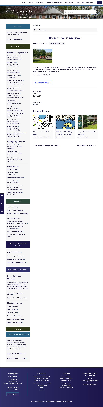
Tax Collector (11, 106)
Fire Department (12, 151)
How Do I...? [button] (18, 201)
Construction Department (15, 80)
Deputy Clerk (11, 69)
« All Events (36, 25)
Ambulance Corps (12, 144)
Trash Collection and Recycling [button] (18, 334)
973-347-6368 (11, 88)
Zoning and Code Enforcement (16, 133)
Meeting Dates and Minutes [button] (17, 270)
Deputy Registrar (12, 120)
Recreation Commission (14, 185)
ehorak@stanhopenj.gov (14, 66)
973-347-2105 (11, 146)
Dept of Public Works (13, 87)
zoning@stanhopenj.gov (13, 136)
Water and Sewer (12, 126)
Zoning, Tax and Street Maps (41, 380)
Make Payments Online (14, 39)
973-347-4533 (11, 159)
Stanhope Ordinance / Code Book (42, 383)
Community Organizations (90, 384)
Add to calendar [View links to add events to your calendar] (43, 82)
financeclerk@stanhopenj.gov (15, 97)
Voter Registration (42, 385)
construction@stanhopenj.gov (15, 84)
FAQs (41, 387)
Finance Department (13, 93)
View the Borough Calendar (15, 210)
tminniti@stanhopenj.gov (14, 130)
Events (90, 378)
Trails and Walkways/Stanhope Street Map (90, 381)
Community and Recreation (90, 374)
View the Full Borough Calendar (16, 358)
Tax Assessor (11, 100)
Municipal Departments (66, 378)
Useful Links (42, 390)
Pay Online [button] (18, 26)
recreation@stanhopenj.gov (14, 189)
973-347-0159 (11, 57)
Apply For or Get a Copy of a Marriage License (15, 227)
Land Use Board (12, 181)
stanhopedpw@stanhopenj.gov (15, 90)
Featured (35, 104)
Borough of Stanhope (12, 12)
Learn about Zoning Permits (15, 259)
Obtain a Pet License (13, 218)
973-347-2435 (11, 174)
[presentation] (43, 122)
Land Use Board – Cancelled (85, 145)
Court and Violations (13, 75)
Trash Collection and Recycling (42, 376)
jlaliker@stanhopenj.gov (14, 103)
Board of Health (12, 172)
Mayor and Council (12, 169)
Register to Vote (12, 207)
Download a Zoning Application (16, 262)
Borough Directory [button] (17, 46)
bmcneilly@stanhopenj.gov (14, 59)
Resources (41, 373)
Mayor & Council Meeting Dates (16, 298)
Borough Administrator (14, 55)
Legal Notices (18, 329)
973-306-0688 (11, 77)
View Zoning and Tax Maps (15, 256)
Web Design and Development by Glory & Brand (59, 401)
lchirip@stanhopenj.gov (13, 72)
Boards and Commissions (66, 387)
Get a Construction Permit (15, 231)
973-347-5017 (11, 153)
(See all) (62, 43)
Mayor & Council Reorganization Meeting (47, 145)
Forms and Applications (42, 378)
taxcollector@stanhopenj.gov (15, 110)
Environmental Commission (15, 177)
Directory (66, 373)
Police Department (13, 157)
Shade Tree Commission (14, 192)
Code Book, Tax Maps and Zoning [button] (18, 244)
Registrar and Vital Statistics (15, 113)
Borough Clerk (11, 62)
